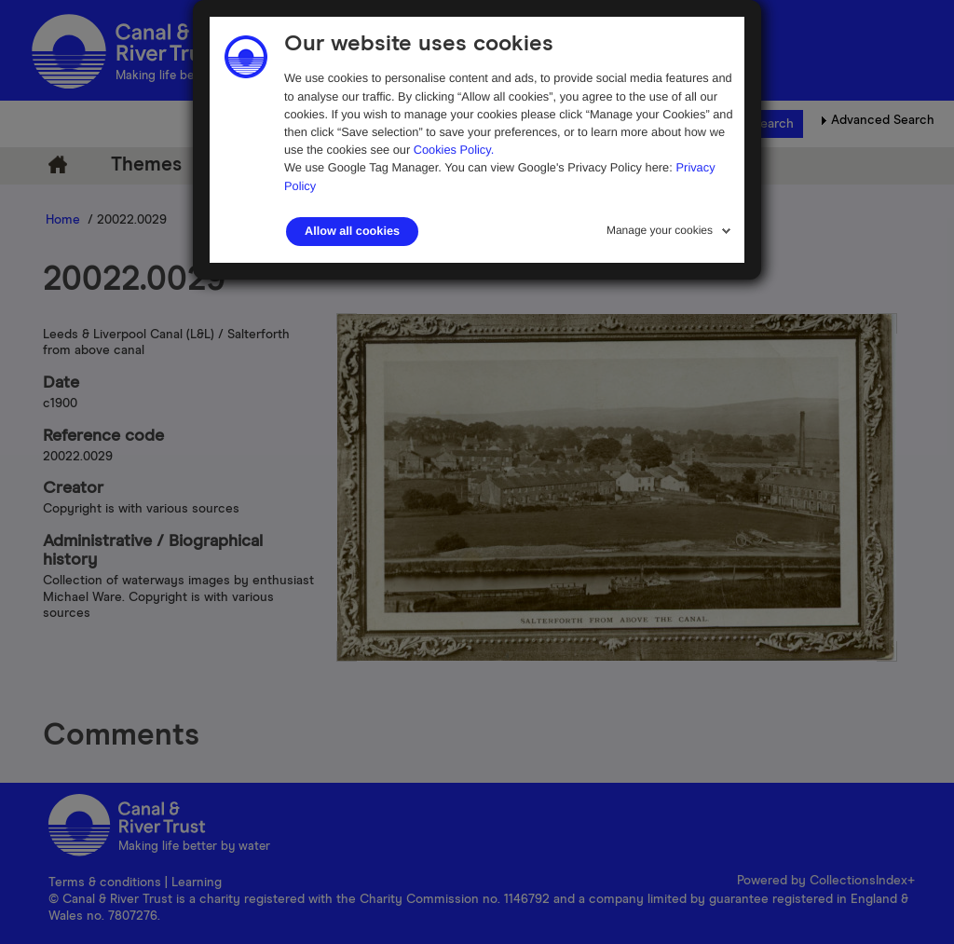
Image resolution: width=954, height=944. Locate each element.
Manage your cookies (659, 230)
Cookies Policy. (454, 150)
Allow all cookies (352, 231)
